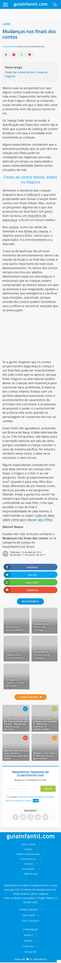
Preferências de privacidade (31, 797)
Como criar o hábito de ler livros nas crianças (42, 625)
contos (13, 227)
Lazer (6, 24)
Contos (26, 542)
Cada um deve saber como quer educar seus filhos (28, 517)
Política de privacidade (28, 854)
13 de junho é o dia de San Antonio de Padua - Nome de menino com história (16, 724)
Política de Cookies (22, 800)
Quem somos (28, 844)
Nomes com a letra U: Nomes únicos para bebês (45, 755)
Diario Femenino (30, 920)
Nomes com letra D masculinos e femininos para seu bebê (16, 754)
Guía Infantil (28, 915)
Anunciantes (28, 868)
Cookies (28, 849)
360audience (40, 959)
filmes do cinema (36, 231)
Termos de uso (28, 858)
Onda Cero (28, 946)
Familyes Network (28, 909)
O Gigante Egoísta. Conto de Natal (15, 682)
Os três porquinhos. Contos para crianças (41, 653)
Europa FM (30, 951)
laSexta (28, 940)
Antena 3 (28, 935)
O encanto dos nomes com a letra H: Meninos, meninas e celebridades (44, 724)
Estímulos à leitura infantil (14, 628)
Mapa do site (30, 873)
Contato (28, 863)
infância (32, 195)
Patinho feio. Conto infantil (14, 656)
